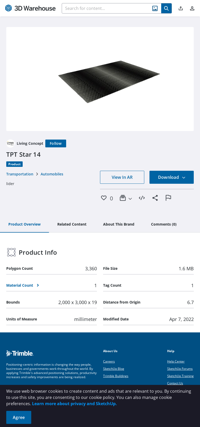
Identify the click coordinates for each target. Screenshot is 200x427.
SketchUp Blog (113, 368)
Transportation (19, 174)
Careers (109, 361)
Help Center (176, 361)
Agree (19, 417)
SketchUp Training (180, 376)
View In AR (122, 177)
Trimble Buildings (115, 376)
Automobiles (52, 174)
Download (172, 177)
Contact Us (175, 383)
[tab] (24, 224)
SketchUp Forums (180, 368)
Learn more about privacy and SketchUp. (74, 403)
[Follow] (55, 143)
